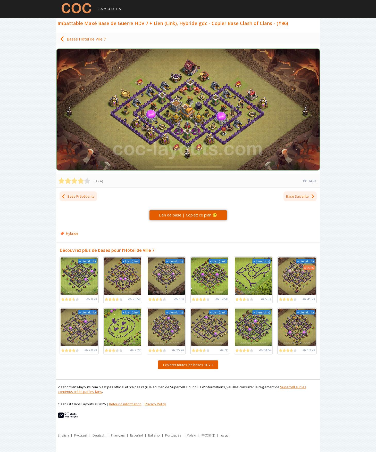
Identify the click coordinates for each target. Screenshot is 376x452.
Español (136, 435)
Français (118, 435)
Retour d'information (125, 404)
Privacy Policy (155, 404)
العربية (225, 435)
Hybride (72, 233)
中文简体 (208, 435)
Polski (191, 435)
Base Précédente (78, 196)
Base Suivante (300, 196)
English (63, 435)
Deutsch (99, 435)
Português (173, 435)
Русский (80, 435)
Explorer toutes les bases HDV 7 (188, 364)
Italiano (154, 435)
